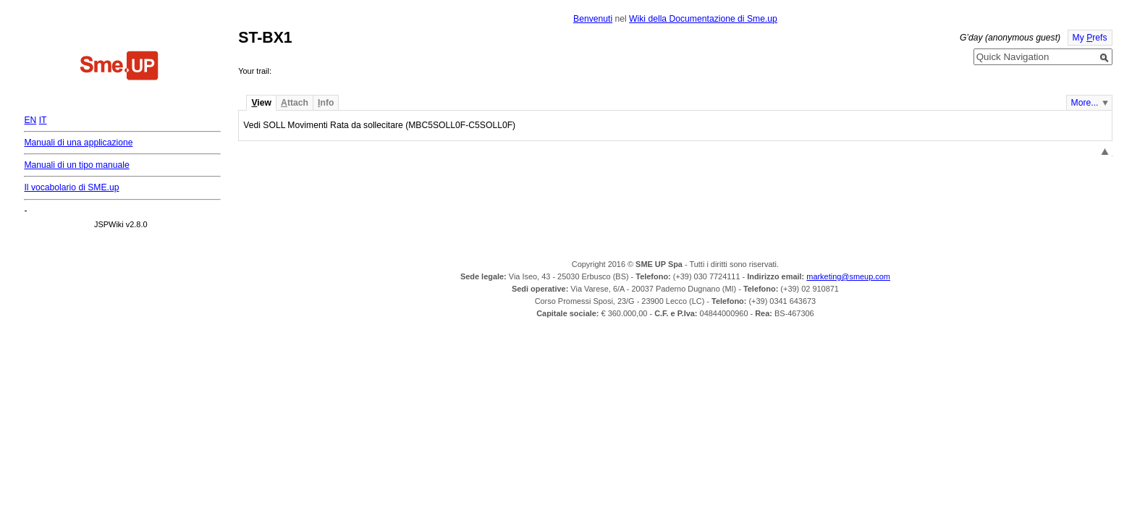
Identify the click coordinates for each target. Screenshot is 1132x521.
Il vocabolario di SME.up (71, 187)
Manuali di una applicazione (78, 142)
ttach (294, 103)
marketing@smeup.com (848, 276)
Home (119, 67)
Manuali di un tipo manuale (76, 165)
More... (1085, 103)
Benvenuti (592, 19)
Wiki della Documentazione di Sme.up (703, 19)
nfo (326, 103)
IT (43, 120)
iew (261, 103)
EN (30, 120)
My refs (1090, 38)
